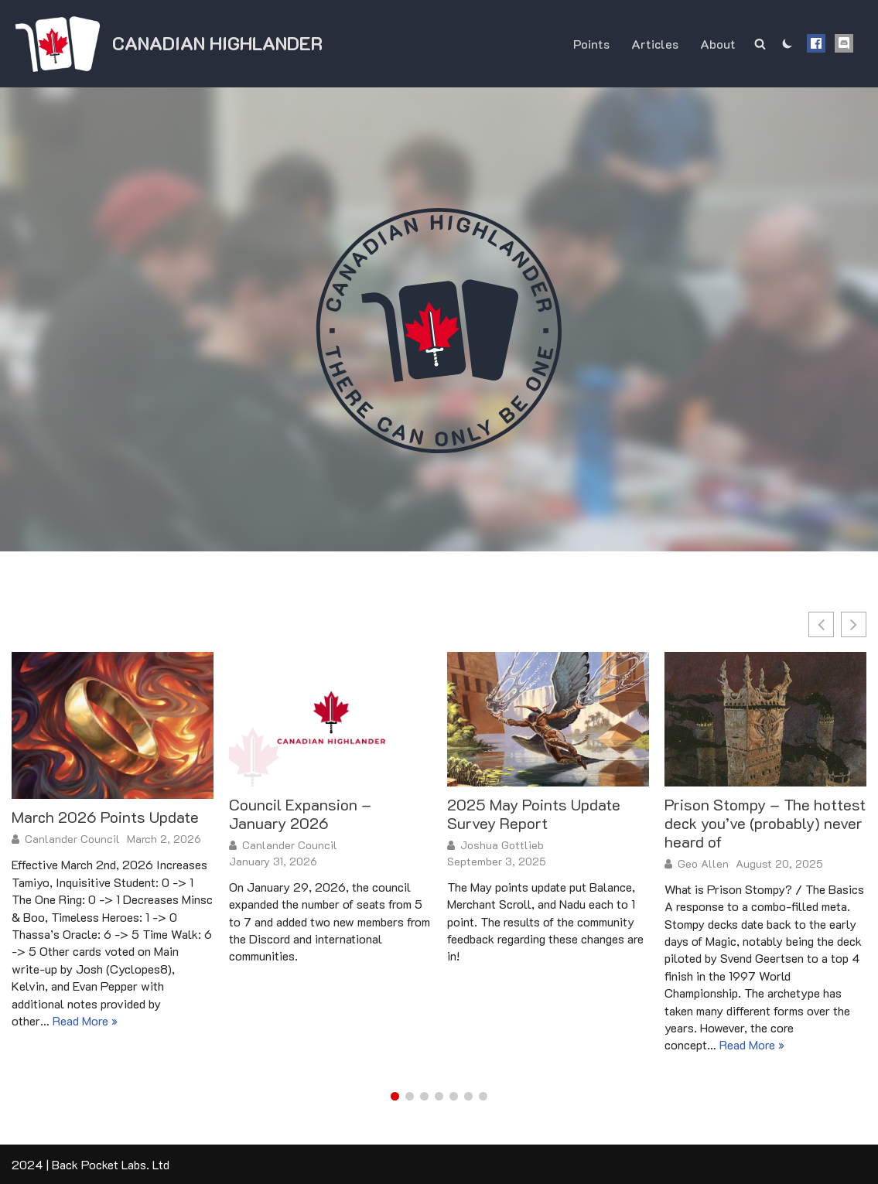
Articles (654, 44)
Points (591, 44)
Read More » (85, 1020)
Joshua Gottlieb (502, 845)
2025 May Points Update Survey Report (533, 813)
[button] (853, 624)
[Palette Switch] (787, 43)
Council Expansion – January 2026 (300, 813)
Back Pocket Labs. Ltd (110, 1164)
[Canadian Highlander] (167, 43)
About (718, 44)
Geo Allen (703, 864)
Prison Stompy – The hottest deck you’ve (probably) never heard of (765, 823)
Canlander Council (72, 839)
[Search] (760, 43)
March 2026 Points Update (105, 816)
